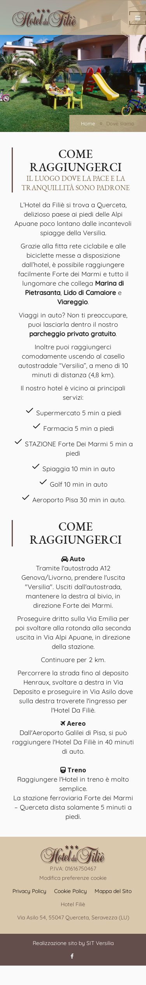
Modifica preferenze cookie (73, 877)
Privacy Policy (29, 891)
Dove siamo (120, 123)
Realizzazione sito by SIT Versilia (73, 943)
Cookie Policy (70, 891)
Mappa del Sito (113, 891)
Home (88, 123)
